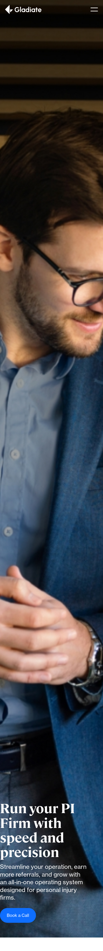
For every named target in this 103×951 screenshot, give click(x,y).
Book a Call (18, 915)
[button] (94, 9)
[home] (23, 9)
